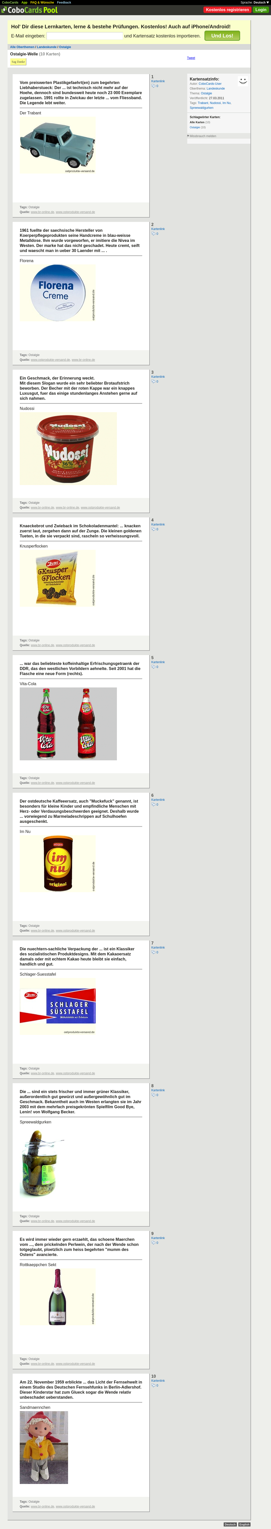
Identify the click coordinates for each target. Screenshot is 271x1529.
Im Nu (226, 103)
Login (260, 10)
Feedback (64, 2)
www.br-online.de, (43, 212)
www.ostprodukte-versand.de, (51, 360)
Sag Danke (18, 62)
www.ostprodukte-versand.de (75, 212)
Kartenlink (158, 81)
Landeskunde (46, 47)
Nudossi (215, 103)
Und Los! (222, 35)
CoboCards (10, 2)
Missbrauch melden (203, 136)
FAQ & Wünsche (42, 2)
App (24, 2)
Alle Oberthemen (22, 47)
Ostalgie (65, 47)
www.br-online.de (83, 360)
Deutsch (261, 2)
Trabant (203, 103)
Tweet (191, 58)
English (244, 1524)
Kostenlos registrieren (227, 10)
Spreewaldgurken (201, 108)
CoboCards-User (210, 84)
